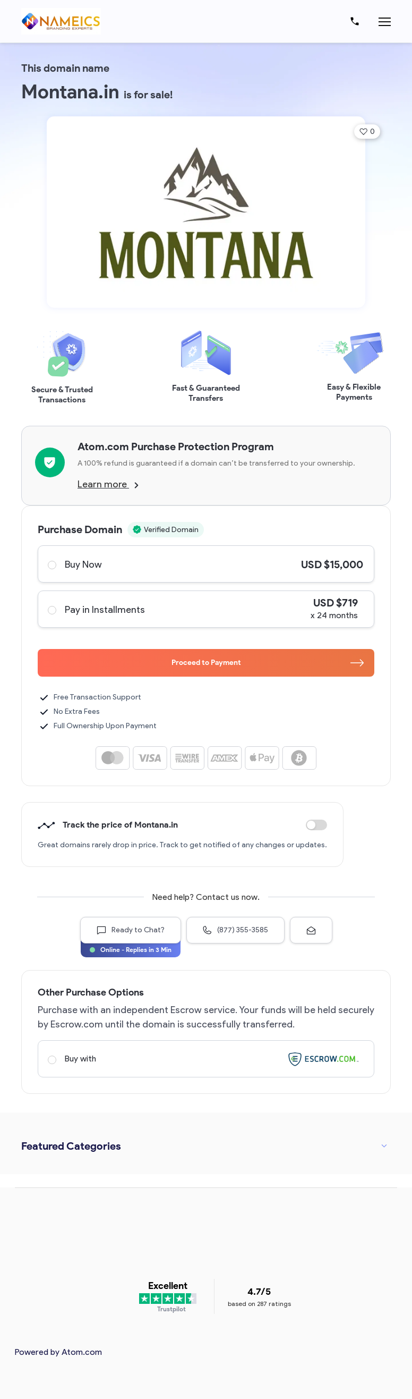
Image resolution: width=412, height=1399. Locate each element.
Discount (316, 825)
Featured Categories (71, 1146)
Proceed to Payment (267, 662)
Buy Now (205, 564)
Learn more (108, 484)
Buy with (205, 1059)
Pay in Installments (205, 609)
